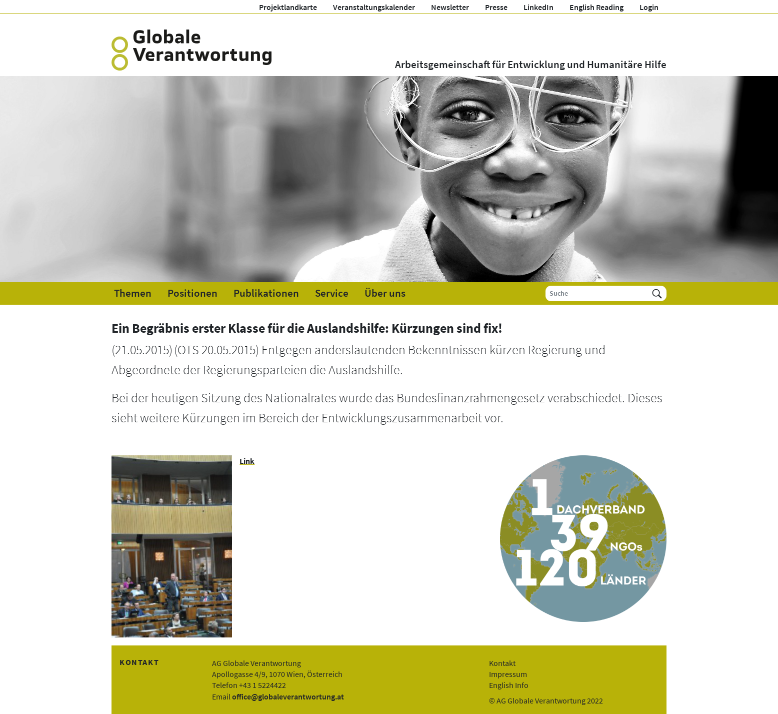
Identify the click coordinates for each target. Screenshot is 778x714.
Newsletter (450, 7)
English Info (508, 685)
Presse (496, 7)
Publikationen (266, 293)
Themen (133, 293)
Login (649, 7)
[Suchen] (657, 293)
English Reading (597, 7)
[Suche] (597, 293)
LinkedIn (539, 7)
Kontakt (502, 663)
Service (331, 293)
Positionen (193, 293)
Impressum (508, 674)
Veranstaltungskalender (374, 7)
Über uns (385, 293)
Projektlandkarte (288, 7)
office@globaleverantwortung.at (288, 696)
